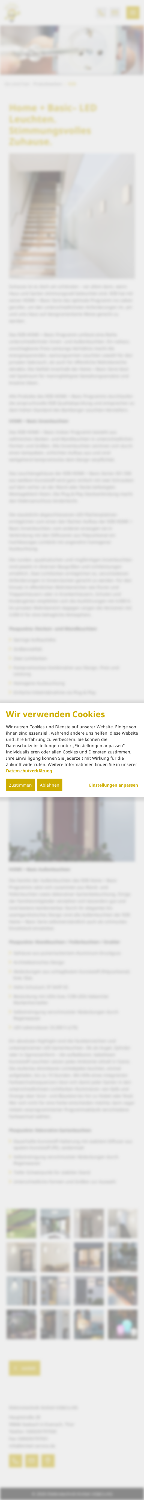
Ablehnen (49, 785)
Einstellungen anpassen (113, 785)
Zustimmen (20, 785)
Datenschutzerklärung (29, 770)
